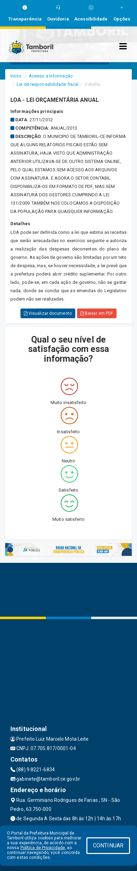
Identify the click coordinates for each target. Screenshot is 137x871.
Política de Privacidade (42, 847)
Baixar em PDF (96, 313)
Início (16, 76)
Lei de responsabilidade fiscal (47, 84)
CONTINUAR (108, 845)
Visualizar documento (48, 313)
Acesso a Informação (51, 76)
